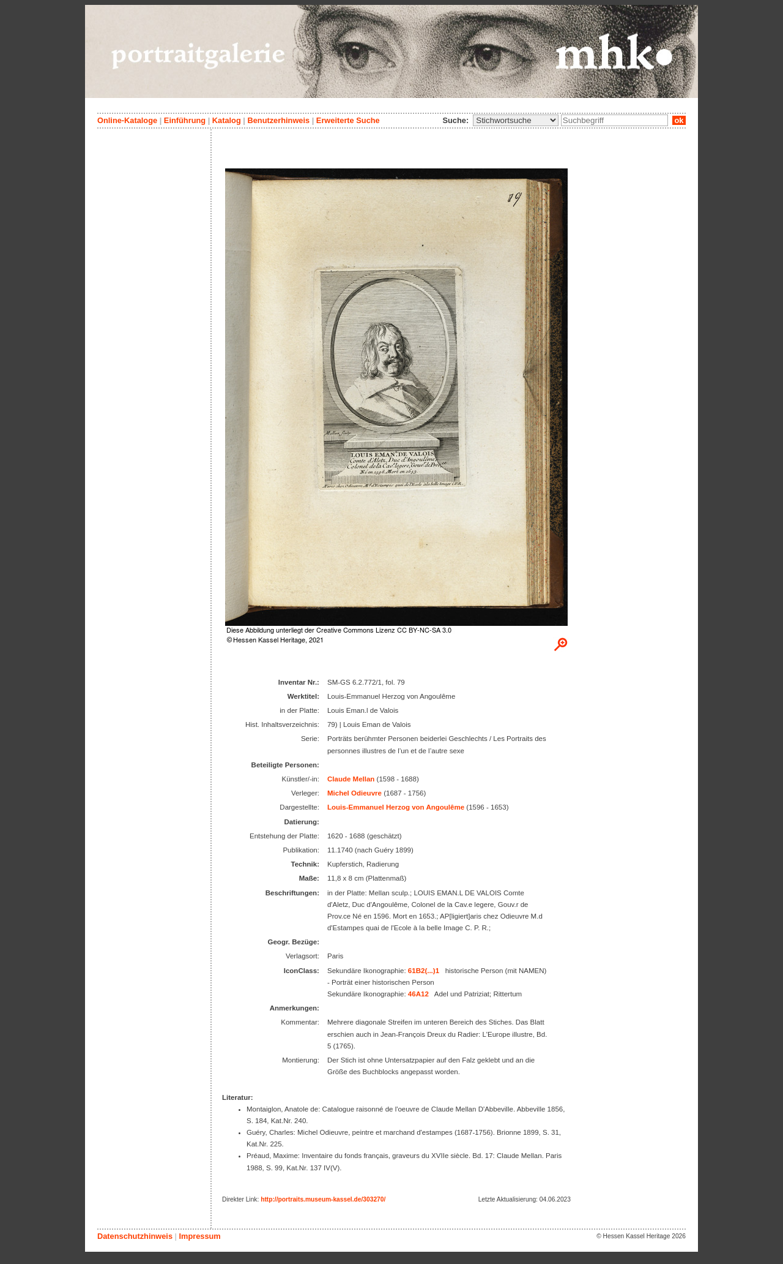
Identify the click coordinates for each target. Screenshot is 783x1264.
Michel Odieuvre (354, 793)
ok (679, 120)
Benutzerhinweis (278, 120)
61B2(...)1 (423, 970)
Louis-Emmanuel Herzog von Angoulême (395, 807)
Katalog (226, 120)
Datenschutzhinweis (135, 1236)
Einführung (185, 120)
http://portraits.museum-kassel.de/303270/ (323, 1199)
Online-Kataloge (127, 120)
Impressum (199, 1236)
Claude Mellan (350, 779)
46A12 (418, 994)
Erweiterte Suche (348, 120)
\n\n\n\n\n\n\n (515, 120)
